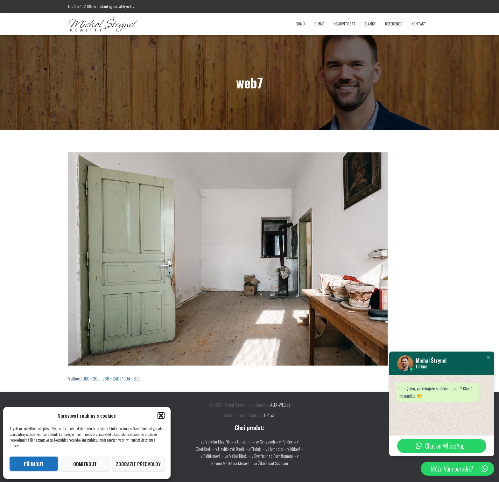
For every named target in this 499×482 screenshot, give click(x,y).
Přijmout (34, 463)
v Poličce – (288, 441)
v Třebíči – (257, 448)
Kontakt (418, 23)
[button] (161, 415)
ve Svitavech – (267, 441)
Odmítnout (85, 463)
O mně (319, 23)
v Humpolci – (276, 448)
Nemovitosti (344, 23)
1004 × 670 (131, 378)
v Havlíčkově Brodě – (232, 448)
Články (370, 23)
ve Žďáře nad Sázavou (271, 463)
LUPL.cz (269, 415)
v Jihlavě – (295, 448)
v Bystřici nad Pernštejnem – (274, 455)
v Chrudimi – (245, 441)
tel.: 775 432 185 (80, 6)
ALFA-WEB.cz (280, 404)
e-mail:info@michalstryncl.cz (115, 6)
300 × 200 (91, 378)
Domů (300, 23)
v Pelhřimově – (213, 455)
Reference (393, 23)
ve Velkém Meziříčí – (218, 441)
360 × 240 (110, 378)
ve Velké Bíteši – (238, 455)
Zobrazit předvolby (138, 463)
